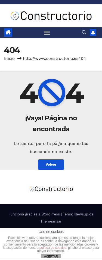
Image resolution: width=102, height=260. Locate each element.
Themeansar (51, 221)
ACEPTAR (51, 256)
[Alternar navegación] (47, 32)
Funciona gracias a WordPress (34, 214)
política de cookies (52, 248)
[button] (84, 32)
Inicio (9, 58)
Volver (51, 164)
